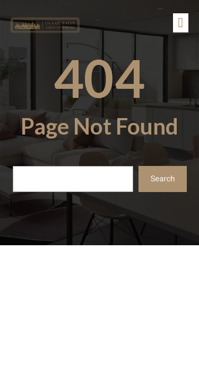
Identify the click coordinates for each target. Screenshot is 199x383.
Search (162, 179)
